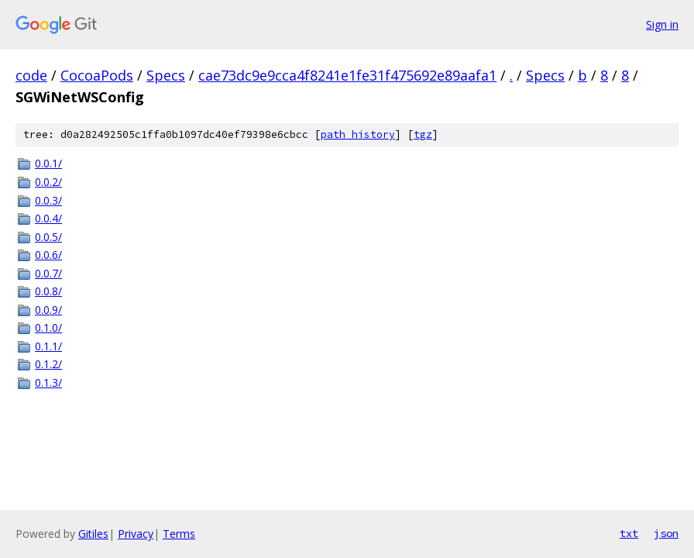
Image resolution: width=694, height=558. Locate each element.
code (31, 75)
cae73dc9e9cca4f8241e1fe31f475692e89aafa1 (347, 75)
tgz (423, 134)
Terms (179, 533)
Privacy (135, 533)
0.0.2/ (48, 181)
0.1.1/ (48, 346)
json (666, 533)
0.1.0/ (48, 327)
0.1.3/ (48, 382)
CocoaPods (96, 75)
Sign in (662, 24)
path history (358, 134)
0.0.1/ (48, 163)
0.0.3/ (48, 200)
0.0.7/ (48, 273)
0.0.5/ (48, 236)
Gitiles (93, 533)
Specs (165, 75)
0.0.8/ (48, 291)
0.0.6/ (48, 254)
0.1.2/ (48, 363)
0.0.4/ (48, 218)
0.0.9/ (48, 309)
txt (629, 533)
